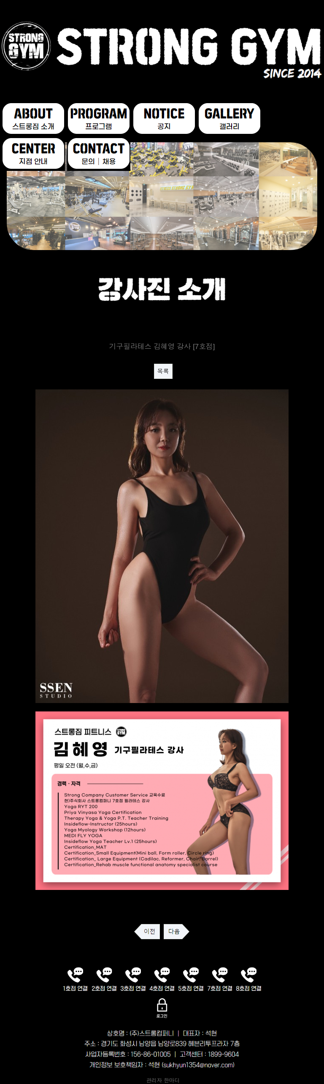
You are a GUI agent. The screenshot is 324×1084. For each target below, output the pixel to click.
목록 (163, 371)
